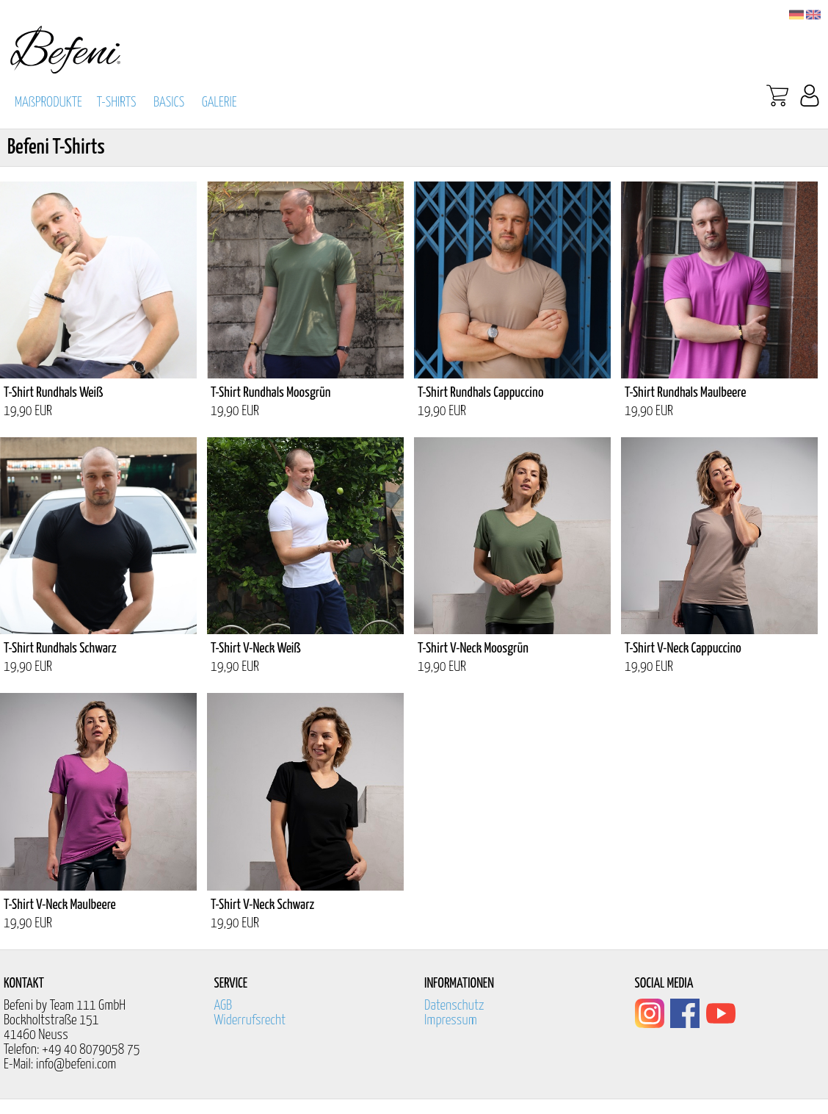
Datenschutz (454, 1006)
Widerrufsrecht (250, 1020)
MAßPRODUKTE (48, 102)
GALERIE (219, 102)
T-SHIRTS (117, 102)
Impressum (450, 1020)
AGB (223, 1006)
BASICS (168, 102)
